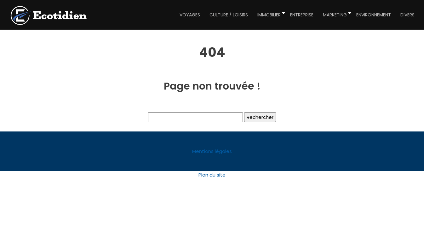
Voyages (190, 15)
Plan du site (212, 175)
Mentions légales (212, 151)
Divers (407, 15)
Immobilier (269, 15)
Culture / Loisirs (228, 15)
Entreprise (301, 15)
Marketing (335, 15)
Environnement (373, 15)
